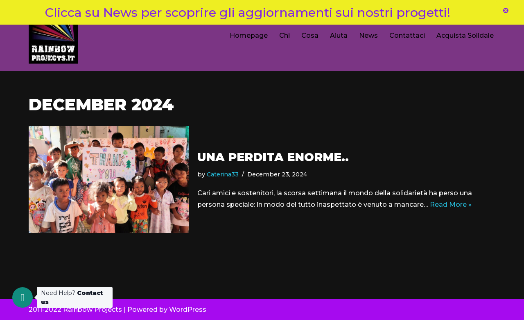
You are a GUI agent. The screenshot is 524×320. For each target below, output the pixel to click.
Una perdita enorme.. (273, 157)
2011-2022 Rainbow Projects (75, 309)
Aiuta (339, 35)
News (368, 35)
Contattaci (407, 35)
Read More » (451, 204)
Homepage (249, 35)
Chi (284, 35)
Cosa (309, 35)
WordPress (187, 309)
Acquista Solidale (465, 35)
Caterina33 (223, 174)
